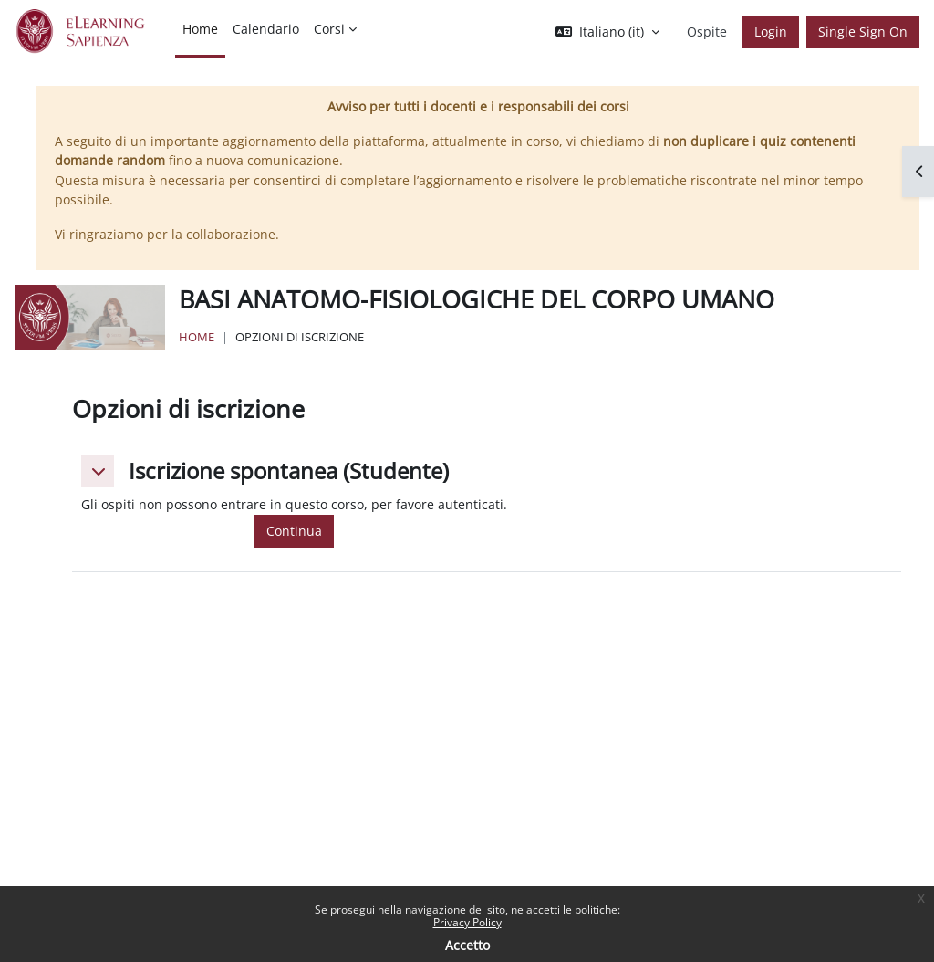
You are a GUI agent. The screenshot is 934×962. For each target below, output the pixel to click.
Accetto (467, 945)
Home (196, 337)
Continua (294, 530)
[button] (607, 32)
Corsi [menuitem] (329, 28)
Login (770, 31)
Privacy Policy (467, 922)
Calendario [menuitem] (266, 28)
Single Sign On (863, 31)
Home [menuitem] (200, 28)
